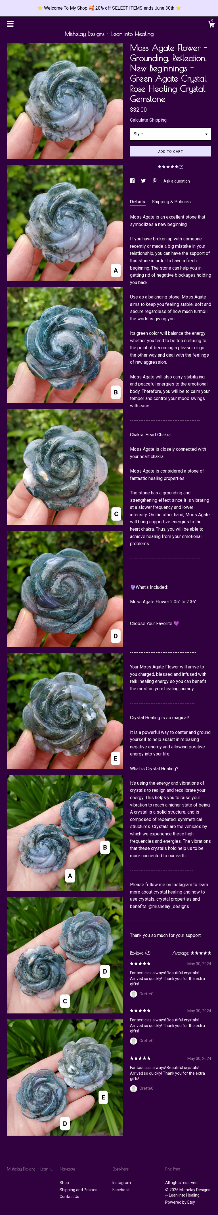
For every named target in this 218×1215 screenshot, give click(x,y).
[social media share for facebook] (132, 181)
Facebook (121, 1190)
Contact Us (69, 1196)
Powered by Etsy (180, 1202)
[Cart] (211, 25)
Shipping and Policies (78, 1190)
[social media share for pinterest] (155, 181)
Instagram (121, 1182)
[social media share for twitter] (144, 181)
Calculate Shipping (148, 120)
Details (138, 201)
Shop (64, 1182)
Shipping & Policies (171, 201)
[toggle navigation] (10, 24)
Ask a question (177, 181)
